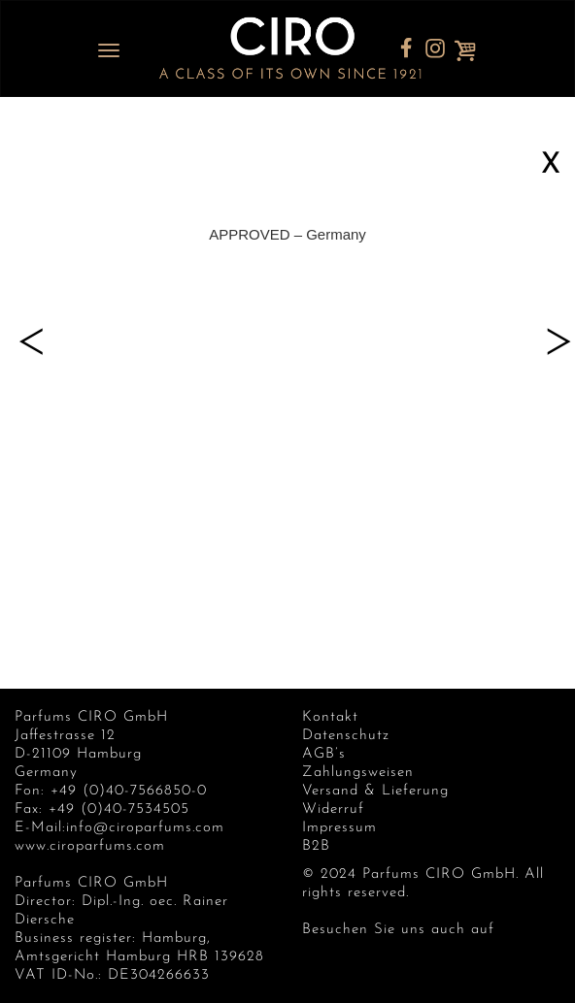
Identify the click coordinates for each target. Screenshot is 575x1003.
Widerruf (333, 809)
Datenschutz (345, 735)
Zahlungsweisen (358, 772)
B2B (316, 846)
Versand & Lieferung (375, 791)
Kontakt (330, 717)
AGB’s (324, 754)
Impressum (339, 828)
